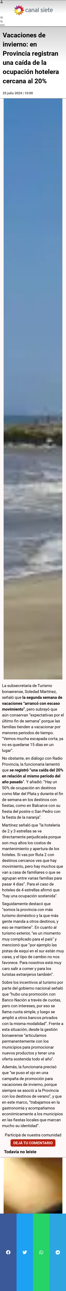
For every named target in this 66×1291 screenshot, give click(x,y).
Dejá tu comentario (33, 1140)
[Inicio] (33, 10)
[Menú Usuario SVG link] (1, 2)
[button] (8, 1252)
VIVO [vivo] (2, 25)
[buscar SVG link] (1, 22)
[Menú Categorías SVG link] (1, 18)
